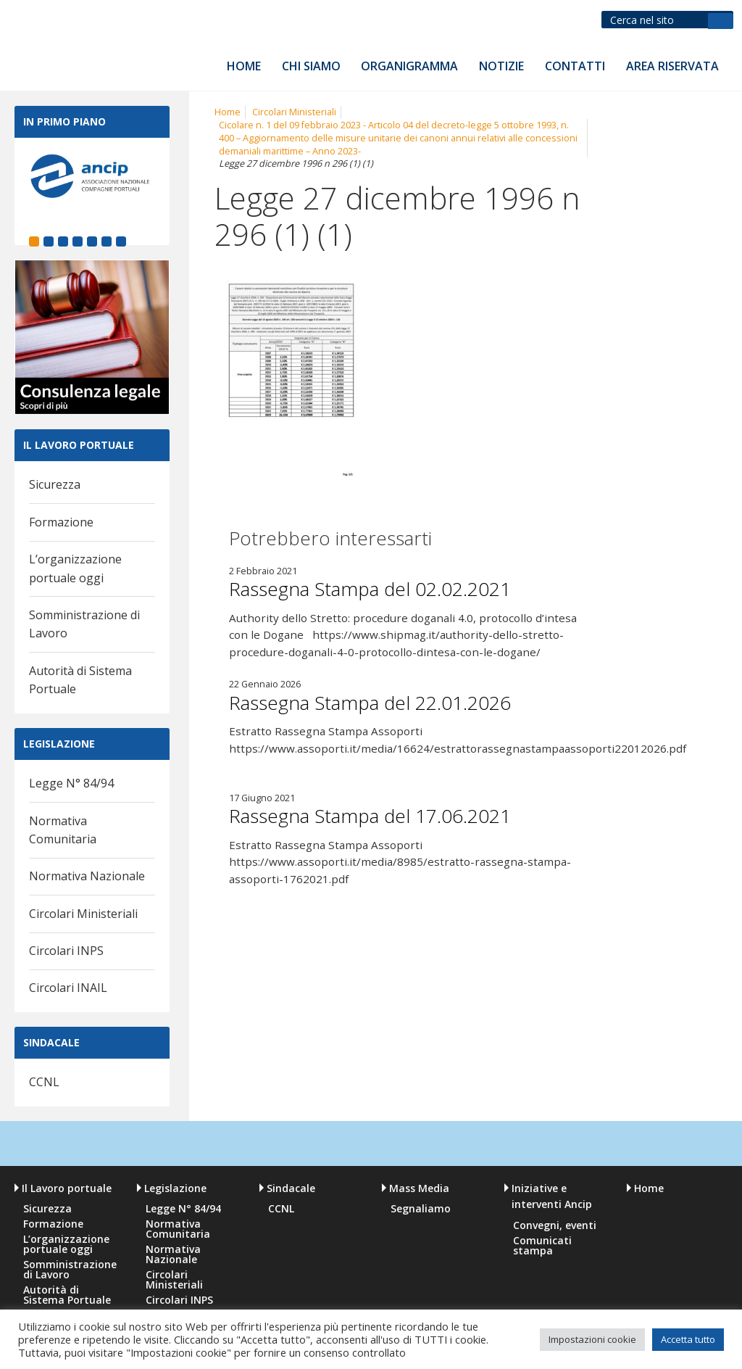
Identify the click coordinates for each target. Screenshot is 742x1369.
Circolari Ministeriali (83, 914)
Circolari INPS (66, 951)
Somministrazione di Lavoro (69, 1270)
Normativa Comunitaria (178, 1229)
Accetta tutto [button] (688, 1339)
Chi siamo (311, 66)
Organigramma (409, 66)
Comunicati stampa (542, 1246)
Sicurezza (54, 484)
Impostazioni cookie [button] (592, 1339)
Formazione (61, 522)
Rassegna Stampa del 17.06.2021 (370, 816)
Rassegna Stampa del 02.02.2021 (370, 589)
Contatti (575, 66)
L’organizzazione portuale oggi (66, 1244)
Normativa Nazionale (87, 876)
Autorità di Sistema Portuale (67, 1295)
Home (244, 66)
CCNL (44, 1082)
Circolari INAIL (68, 988)
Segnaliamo (421, 1209)
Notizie (501, 66)
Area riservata (672, 66)
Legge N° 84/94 (71, 783)
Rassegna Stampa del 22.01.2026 (370, 703)
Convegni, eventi (554, 1225)
